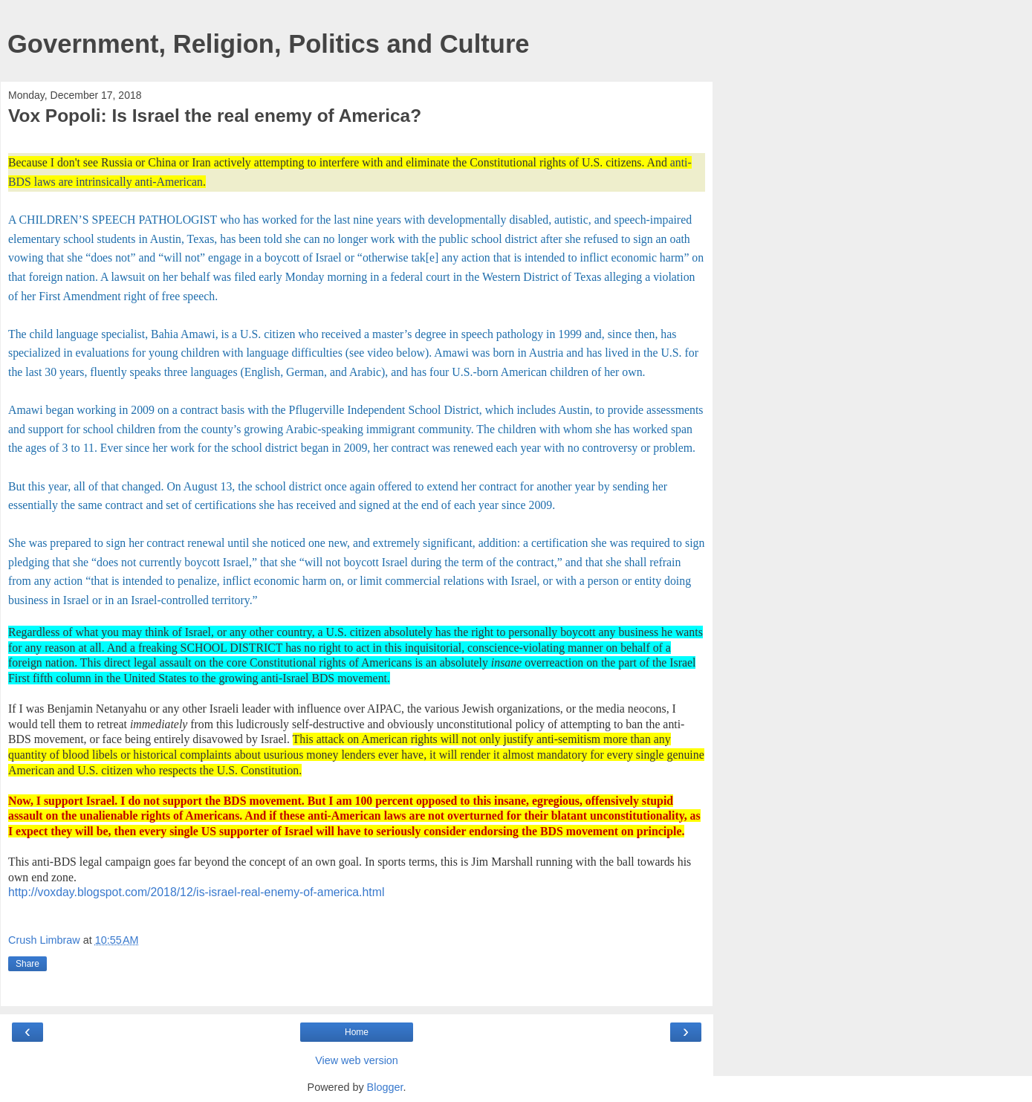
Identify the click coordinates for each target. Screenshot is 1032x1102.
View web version (356, 1060)
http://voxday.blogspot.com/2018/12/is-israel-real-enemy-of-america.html (196, 892)
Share (27, 964)
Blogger (385, 1087)
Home (357, 1032)
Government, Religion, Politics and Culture (268, 44)
